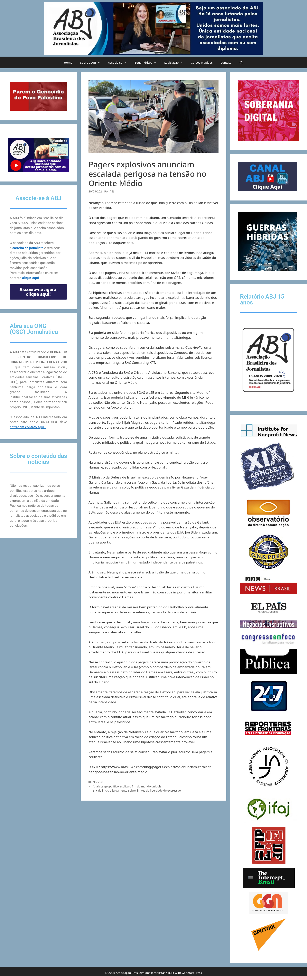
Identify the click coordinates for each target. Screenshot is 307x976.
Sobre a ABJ (92, 62)
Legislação (175, 62)
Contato (225, 62)
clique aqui (30, 278)
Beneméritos (147, 62)
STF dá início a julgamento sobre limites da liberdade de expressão (137, 790)
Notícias (98, 782)
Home (68, 62)
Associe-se (119, 62)
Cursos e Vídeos (202, 62)
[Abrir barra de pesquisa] (241, 62)
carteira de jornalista (27, 248)
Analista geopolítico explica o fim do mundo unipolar (128, 786)
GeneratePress (192, 973)
